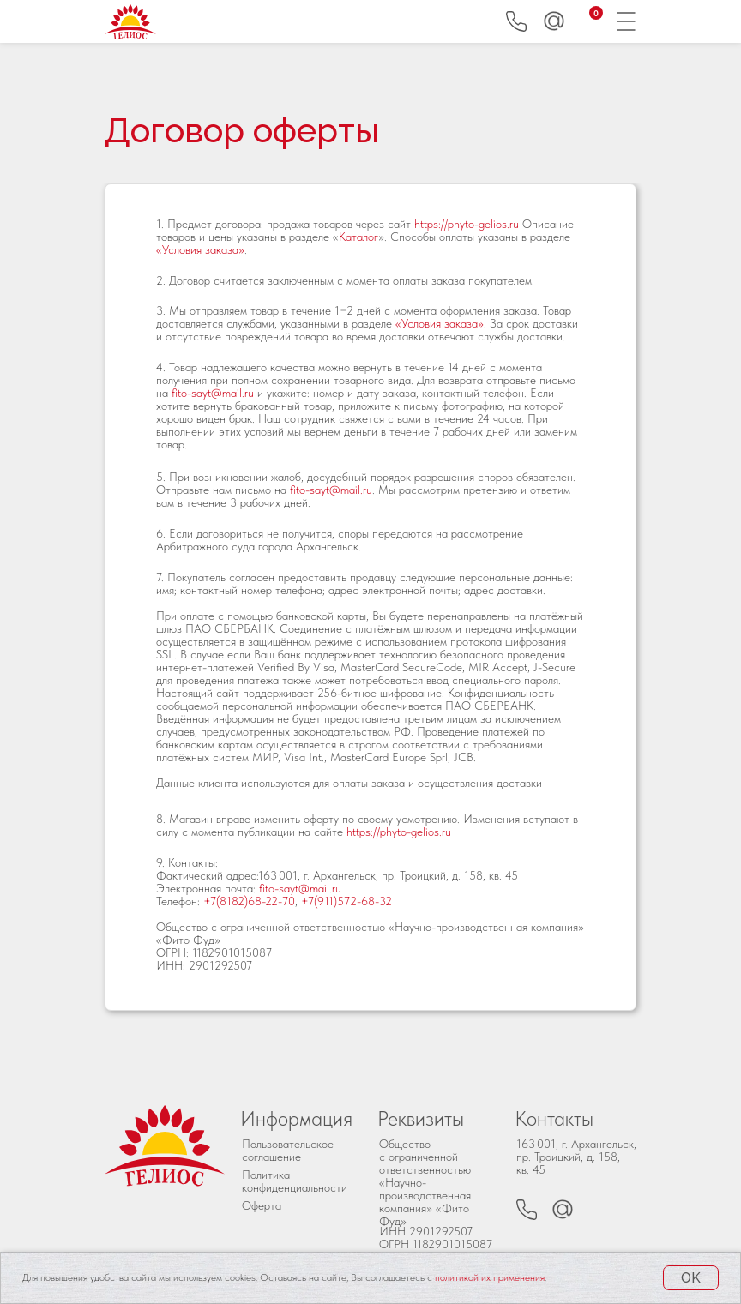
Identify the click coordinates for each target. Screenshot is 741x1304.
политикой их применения (490, 1277)
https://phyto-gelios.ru (466, 224)
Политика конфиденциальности (294, 1181)
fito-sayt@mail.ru (213, 393)
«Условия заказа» (200, 249)
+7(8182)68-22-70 (249, 901)
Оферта (261, 1205)
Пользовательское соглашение (288, 1150)
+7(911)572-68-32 (346, 901)
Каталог (358, 236)
